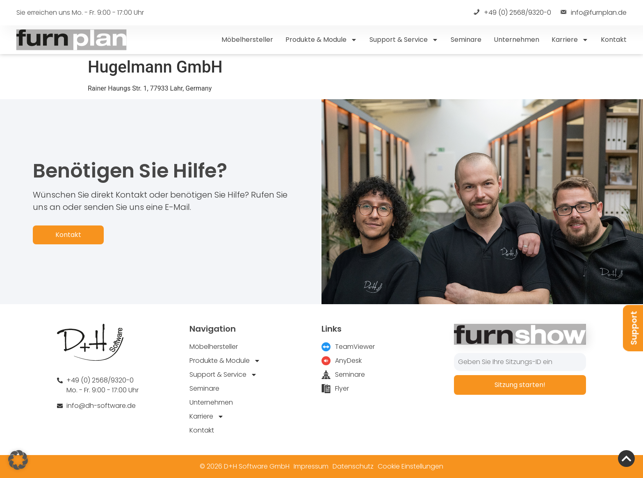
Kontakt (614, 39)
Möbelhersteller (247, 39)
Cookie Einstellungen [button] (410, 466)
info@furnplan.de (593, 13)
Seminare (466, 39)
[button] (18, 460)
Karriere (570, 39)
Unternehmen (516, 39)
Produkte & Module (321, 39)
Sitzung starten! (520, 384)
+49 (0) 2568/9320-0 (511, 13)
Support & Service (403, 39)
